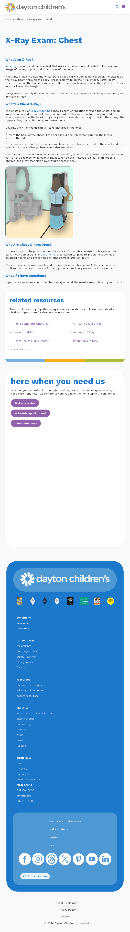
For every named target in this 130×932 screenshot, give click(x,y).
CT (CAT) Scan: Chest (87, 323)
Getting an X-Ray (83, 332)
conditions (24, 617)
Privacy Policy (67, 909)
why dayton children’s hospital (35, 713)
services (22, 623)
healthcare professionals (65, 821)
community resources (30, 685)
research (22, 745)
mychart (22, 768)
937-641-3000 (25, 790)
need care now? (26, 423)
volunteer (22, 729)
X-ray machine (40, 110)
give (51, 845)
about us (23, 708)
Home (6, 19)
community (24, 724)
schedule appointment (30, 413)
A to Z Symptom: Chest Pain (32, 323)
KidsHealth (19, 19)
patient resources (28, 695)
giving (20, 734)
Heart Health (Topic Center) (31, 340)
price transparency (28, 779)
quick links (24, 757)
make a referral (59, 829)
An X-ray (11, 66)
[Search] (117, 6)
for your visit (25, 640)
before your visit (27, 651)
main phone (24, 784)
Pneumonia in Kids (85, 340)
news (20, 740)
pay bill (21, 763)
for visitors (23, 667)
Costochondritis (24, 332)
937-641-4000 (26, 801)
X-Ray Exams (22, 349)
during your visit (26, 656)
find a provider (25, 403)
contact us (23, 774)
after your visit (25, 662)
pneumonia (48, 254)
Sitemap (66, 916)
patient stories (26, 718)
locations (23, 628)
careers (54, 837)
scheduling (24, 795)
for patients (24, 646)
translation (34, 876)
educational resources (30, 690)
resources (23, 679)
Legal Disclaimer (67, 903)
